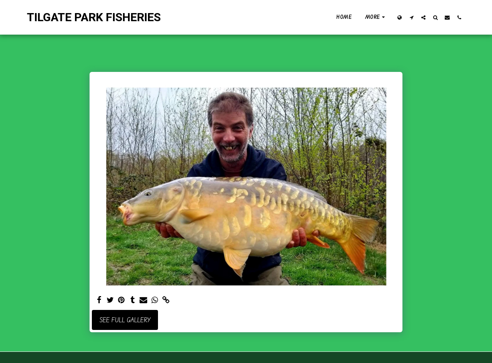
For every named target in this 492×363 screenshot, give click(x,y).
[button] (411, 17)
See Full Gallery (125, 320)
